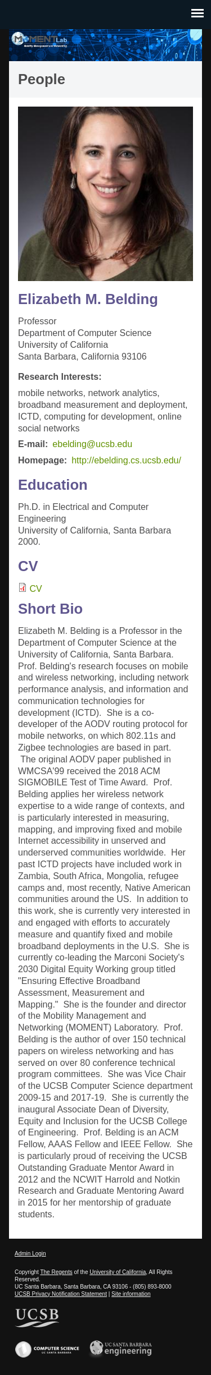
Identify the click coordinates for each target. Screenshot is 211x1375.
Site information (130, 1294)
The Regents (56, 1272)
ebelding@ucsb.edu (92, 444)
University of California (117, 1272)
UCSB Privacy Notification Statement (61, 1294)
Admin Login (30, 1253)
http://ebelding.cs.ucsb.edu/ (126, 460)
